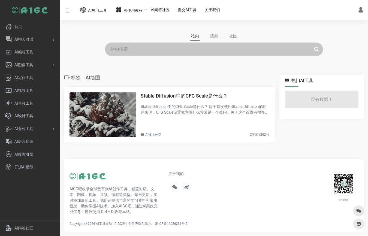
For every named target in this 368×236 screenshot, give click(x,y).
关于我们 (212, 10)
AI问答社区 (160, 10)
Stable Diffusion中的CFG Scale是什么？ (184, 96)
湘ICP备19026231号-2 (171, 224)
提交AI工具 (187, 10)
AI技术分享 (153, 135)
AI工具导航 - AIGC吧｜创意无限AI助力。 (125, 224)
